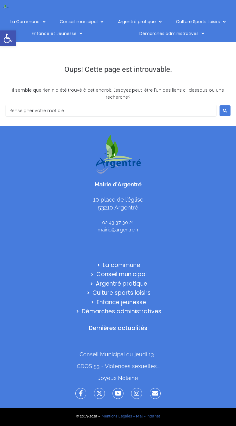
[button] (8, 38)
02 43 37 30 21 (118, 222)
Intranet (153, 416)
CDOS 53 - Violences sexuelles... (118, 366)
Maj (139, 416)
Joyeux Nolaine (118, 378)
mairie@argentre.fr (118, 230)
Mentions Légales (117, 416)
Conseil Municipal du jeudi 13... (118, 354)
